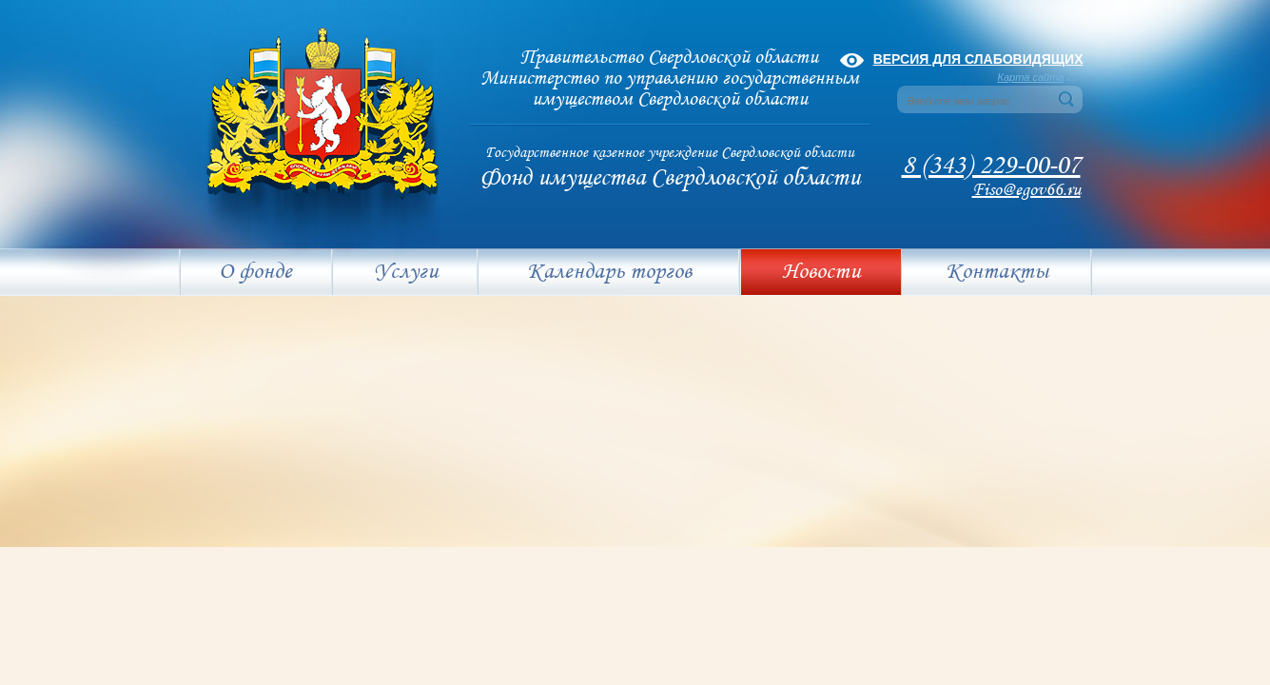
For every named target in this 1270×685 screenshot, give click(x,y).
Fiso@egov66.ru (1026, 190)
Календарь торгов (609, 272)
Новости (821, 272)
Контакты (997, 272)
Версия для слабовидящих (978, 59)
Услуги (406, 272)
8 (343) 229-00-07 (991, 166)
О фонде (255, 272)
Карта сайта (1031, 77)
